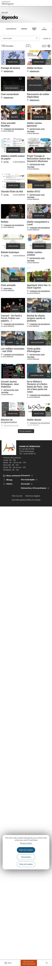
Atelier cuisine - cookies (35, 253)
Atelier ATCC (33, 191)
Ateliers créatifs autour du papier (13, 157)
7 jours (44, 28)
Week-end (34, 28)
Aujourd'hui (11, 29)
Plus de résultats (26, 431)
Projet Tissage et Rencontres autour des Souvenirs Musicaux (38, 159)
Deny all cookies (26, 864)
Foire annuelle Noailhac (8, 124)
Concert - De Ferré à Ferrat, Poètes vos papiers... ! (11, 318)
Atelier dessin (34, 419)
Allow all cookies (26, 850)
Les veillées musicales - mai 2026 (12, 350)
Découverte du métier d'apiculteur (38, 95)
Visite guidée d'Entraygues (33, 350)
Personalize (26, 857)
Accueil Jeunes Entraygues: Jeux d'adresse (10, 384)
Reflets (4, 221)
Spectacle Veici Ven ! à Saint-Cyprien (38, 286)
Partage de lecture (10, 68)
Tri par (28, 45)
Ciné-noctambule (10, 94)
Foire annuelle (8, 285)
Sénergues (8, 3)
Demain (24, 29)
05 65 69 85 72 (29, 454)
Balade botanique (10, 252)
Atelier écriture (34, 68)
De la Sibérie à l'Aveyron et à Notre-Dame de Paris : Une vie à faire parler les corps (37, 386)
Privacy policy (26, 843)
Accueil (5, 13)
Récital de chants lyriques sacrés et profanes (36, 318)
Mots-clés (7, 38)
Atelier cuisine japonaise (34, 124)
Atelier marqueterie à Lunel (38, 223)
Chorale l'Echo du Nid (12, 191)
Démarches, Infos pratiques (28, 963)
